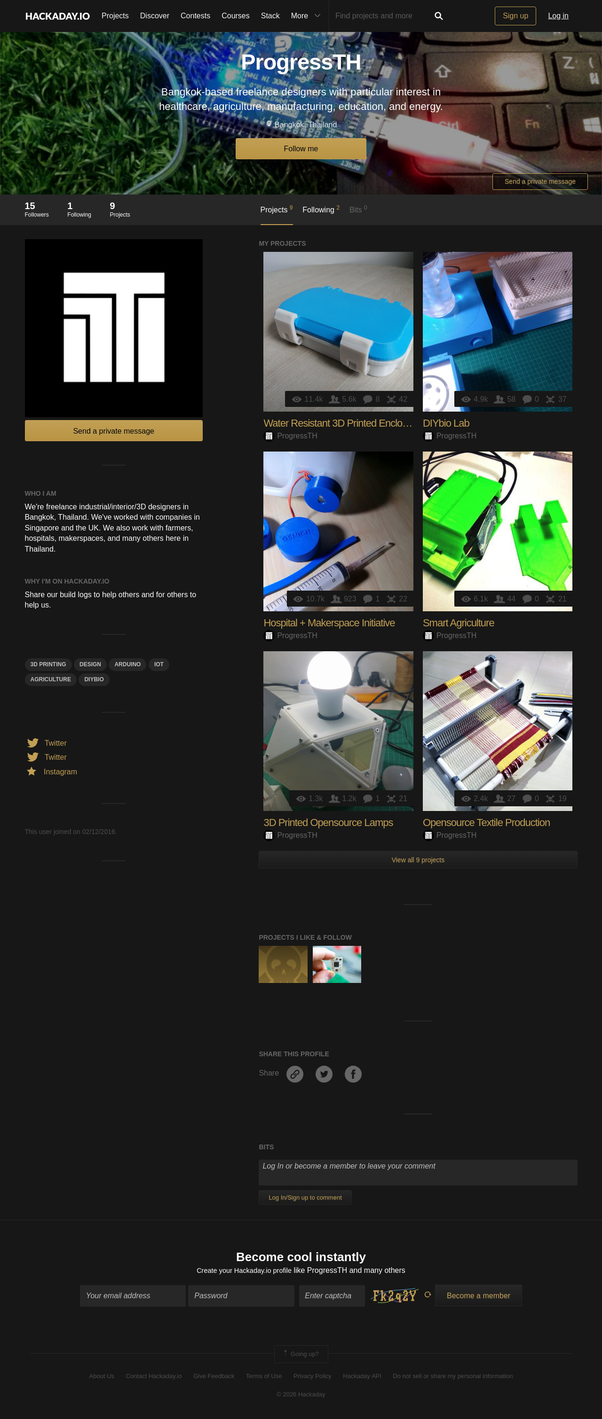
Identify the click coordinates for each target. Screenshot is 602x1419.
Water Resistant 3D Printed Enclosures (344, 423)
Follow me (301, 149)
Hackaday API (362, 1377)
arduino (127, 664)
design (90, 664)
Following (321, 209)
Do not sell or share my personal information (453, 1377)
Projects (115, 16)
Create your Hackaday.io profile (244, 1272)
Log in (558, 16)
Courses (236, 16)
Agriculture (51, 679)
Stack (270, 16)
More (308, 16)
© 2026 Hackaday (301, 1395)
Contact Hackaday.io (154, 1377)
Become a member (478, 1297)
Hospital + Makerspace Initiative (329, 623)
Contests (195, 16)
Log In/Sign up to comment (305, 1197)
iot (159, 664)
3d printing (48, 664)
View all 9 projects (418, 860)
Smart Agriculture (458, 623)
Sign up (515, 16)
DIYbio (93, 679)
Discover (154, 16)
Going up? (300, 1355)
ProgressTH (290, 436)
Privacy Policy (312, 1377)
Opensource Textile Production (486, 822)
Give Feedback (213, 1377)
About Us (101, 1377)
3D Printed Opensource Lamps (328, 822)
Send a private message (540, 181)
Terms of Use (264, 1377)
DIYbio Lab (446, 423)
